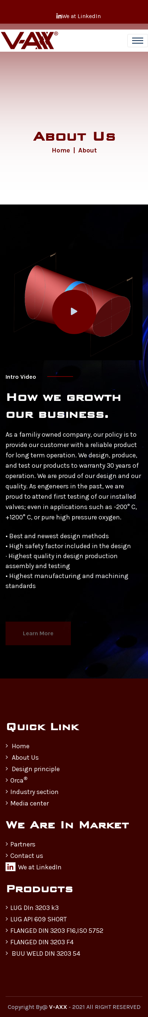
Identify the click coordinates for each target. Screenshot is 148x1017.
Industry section (32, 792)
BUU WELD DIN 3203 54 (43, 953)
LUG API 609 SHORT (36, 919)
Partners (20, 844)
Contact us (24, 856)
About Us (22, 757)
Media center (27, 803)
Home (61, 150)
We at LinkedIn (78, 16)
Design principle (33, 769)
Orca (16, 780)
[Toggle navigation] (137, 40)
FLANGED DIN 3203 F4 (39, 942)
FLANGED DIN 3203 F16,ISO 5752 (54, 931)
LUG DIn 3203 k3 (32, 908)
